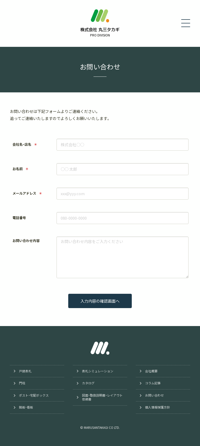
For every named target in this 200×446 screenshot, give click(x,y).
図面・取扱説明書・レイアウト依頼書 (102, 397)
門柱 (22, 383)
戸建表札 (25, 371)
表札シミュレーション (97, 371)
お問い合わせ (154, 395)
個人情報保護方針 (157, 407)
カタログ (88, 383)
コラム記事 (153, 383)
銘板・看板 (26, 407)
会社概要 (151, 371)
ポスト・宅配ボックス (34, 395)
